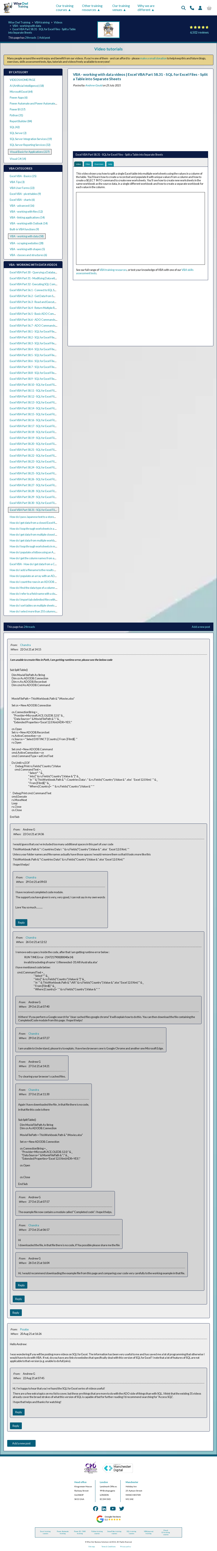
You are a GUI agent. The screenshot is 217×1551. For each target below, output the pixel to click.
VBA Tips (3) (17, 182)
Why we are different (146, 8)
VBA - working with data (27, 25)
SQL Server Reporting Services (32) (30, 145)
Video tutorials (108, 48)
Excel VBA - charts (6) (22, 199)
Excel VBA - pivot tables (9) (25, 193)
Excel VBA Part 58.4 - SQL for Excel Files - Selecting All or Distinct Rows (50, 349)
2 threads (30, 37)
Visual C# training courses (165, 1532)
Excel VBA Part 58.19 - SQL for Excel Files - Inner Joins (41, 438)
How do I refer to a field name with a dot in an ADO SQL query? (46, 593)
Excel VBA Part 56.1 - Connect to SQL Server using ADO (42, 290)
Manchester (132, 1482)
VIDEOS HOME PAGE (22, 79)
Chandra (25, 645)
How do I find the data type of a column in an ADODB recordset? (47, 587)
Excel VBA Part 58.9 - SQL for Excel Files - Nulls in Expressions (45, 378)
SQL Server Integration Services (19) (31, 139)
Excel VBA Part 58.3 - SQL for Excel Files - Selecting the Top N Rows (48, 343)
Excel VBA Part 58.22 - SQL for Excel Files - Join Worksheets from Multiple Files (55, 455)
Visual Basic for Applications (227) (30, 151)
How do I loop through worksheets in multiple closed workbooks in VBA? (52, 546)
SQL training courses (131, 1532)
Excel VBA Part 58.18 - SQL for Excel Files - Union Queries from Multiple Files (54, 432)
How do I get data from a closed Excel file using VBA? (40, 522)
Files (91, 164)
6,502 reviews (199, 32)
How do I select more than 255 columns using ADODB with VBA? (47, 611)
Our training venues (121, 8)
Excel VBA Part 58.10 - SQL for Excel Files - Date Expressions (45, 384)
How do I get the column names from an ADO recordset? (43, 558)
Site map (91, 1547)
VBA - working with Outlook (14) (29, 223)
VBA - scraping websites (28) (26, 243)
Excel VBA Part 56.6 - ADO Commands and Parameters (42, 319)
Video (79, 164)
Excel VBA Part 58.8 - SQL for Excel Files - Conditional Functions (46, 373)
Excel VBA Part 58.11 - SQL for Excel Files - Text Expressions (44, 390)
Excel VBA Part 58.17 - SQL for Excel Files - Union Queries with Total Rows (52, 426)
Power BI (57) (17, 109)
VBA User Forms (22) (22, 188)
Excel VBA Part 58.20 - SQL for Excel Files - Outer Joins (41, 443)
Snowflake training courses (114, 1532)
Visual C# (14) (18, 158)
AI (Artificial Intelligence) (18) (27, 85)
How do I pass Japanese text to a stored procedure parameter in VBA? (50, 516)
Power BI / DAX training (80, 1532)
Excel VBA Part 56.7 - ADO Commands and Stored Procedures (46, 325)
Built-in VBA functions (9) (24, 229)
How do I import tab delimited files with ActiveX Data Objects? (46, 599)
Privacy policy (125, 1547)
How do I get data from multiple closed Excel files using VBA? (45, 534)
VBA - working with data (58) (27, 236)
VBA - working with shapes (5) (27, 249)
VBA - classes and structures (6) (28, 255)
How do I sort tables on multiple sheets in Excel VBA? (40, 605)
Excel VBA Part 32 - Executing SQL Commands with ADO (43, 284)
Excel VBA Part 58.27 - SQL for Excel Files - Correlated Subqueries (48, 485)
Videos (58, 22)
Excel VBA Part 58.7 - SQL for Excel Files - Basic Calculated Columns (49, 367)
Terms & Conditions (108, 1547)
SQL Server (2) (18, 133)
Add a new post (201, 626)
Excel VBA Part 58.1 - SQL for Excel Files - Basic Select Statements (47, 331)
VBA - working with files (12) (26, 211)
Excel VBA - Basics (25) (23, 176)
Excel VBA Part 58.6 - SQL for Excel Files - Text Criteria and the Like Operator (54, 361)
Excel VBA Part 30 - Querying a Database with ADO (40, 272)
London (104, 1482)
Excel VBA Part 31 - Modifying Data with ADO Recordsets (43, 278)
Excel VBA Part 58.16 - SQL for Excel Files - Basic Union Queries (46, 420)
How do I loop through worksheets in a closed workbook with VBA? (49, 528)
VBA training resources (113, 271)
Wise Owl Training (19, 22)
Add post (44, 37)
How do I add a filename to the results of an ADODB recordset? (47, 570)
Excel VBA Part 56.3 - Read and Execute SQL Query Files (42, 302)
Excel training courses (45, 1532)
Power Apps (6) (19, 97)
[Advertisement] (140, 118)
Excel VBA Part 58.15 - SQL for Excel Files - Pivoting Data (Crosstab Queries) (54, 414)
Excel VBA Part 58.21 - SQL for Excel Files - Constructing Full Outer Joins (51, 449)
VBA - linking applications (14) (27, 217)
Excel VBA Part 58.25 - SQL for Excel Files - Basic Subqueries (44, 473)
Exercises (105, 164)
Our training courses (65, 8)
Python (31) (16, 115)
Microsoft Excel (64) (21, 91)
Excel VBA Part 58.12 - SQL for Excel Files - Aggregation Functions (48, 396)
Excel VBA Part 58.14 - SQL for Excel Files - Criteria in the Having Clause (51, 408)
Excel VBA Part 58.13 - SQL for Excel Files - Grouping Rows (43, 402)
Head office (80, 1482)
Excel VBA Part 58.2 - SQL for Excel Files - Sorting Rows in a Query (48, 337)
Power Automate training (63, 1532)
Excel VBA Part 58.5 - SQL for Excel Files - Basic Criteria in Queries (48, 355)
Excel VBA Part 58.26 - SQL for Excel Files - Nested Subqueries (46, 479)
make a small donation (153, 58)
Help (119, 164)
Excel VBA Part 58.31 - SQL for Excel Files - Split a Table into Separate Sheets (53, 510)
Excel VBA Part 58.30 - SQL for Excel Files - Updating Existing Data (48, 503)
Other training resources (92, 8)
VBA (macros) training (148, 1532)
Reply (21, 922)
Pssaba (24, 1329)
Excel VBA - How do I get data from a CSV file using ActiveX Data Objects (52, 564)
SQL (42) (15, 127)
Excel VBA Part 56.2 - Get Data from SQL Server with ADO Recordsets (50, 296)
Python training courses (97, 1532)
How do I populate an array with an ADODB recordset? (42, 576)
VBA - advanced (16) (22, 205)
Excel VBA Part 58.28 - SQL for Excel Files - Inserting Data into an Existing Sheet (55, 491)
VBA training (42, 22)
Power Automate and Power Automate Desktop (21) (40, 103)
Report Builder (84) (21, 121)
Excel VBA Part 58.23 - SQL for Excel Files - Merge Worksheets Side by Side (53, 461)
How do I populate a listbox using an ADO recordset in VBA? (45, 552)
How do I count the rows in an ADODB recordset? (39, 581)
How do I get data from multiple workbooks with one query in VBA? (49, 540)
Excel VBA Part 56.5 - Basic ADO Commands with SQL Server (45, 313)
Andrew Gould (93, 85)
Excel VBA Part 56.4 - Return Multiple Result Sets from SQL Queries (48, 307)
